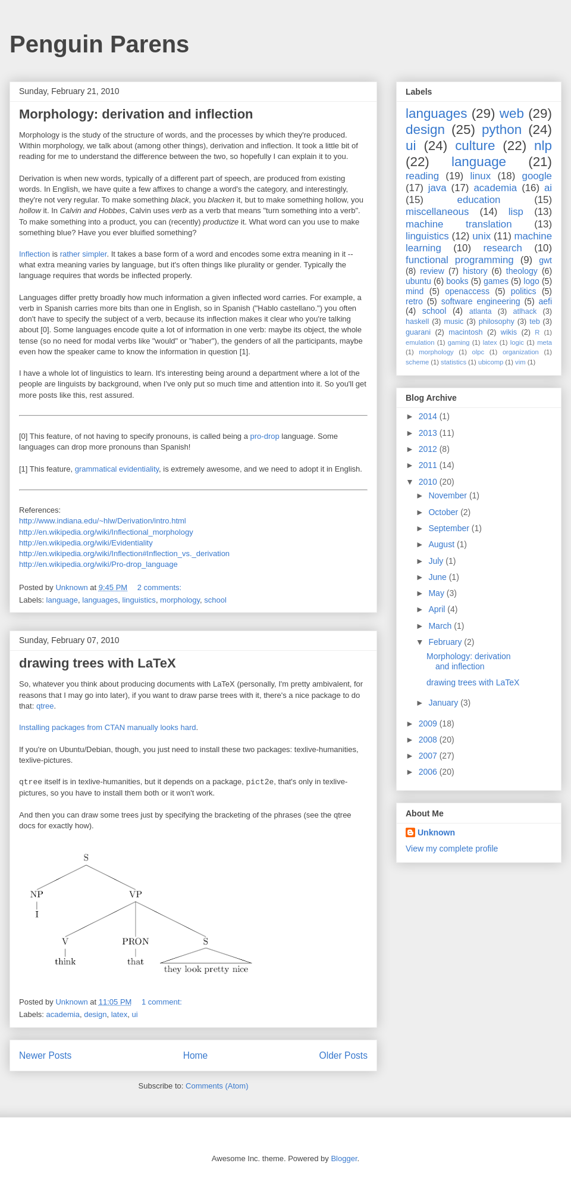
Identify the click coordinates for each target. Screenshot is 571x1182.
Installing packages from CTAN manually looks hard (107, 727)
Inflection (34, 254)
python (502, 129)
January (444, 702)
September (449, 528)
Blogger (344, 1158)
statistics (453, 362)
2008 (429, 739)
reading (422, 176)
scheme (417, 362)
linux (480, 176)
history (475, 271)
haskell (417, 321)
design (95, 1014)
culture (475, 145)
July (436, 561)
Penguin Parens (99, 44)
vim (520, 362)
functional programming (460, 260)
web (512, 113)
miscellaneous (437, 211)
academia (63, 1014)
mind (414, 291)
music (453, 321)
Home (195, 1055)
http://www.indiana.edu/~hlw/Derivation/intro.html (102, 520)
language (62, 599)
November (448, 495)
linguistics (139, 599)
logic (517, 342)
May (437, 593)
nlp (543, 145)
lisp (516, 211)
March (441, 626)
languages (100, 599)
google (537, 176)
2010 (429, 481)
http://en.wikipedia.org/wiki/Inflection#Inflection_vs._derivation (124, 553)
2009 (429, 723)
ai (548, 188)
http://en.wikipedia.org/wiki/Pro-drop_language (98, 564)
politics (524, 291)
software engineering (480, 301)
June (438, 577)
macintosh (465, 332)
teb (534, 321)
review (432, 271)
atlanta (480, 311)
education (479, 199)
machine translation (459, 224)
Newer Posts (45, 1055)
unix (481, 236)
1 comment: (163, 1001)
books (457, 281)
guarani (418, 332)
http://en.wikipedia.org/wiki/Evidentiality (86, 542)
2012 (429, 449)
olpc (478, 351)
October (444, 512)
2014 (429, 416)
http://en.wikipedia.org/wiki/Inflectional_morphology (106, 532)
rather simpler (83, 254)
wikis (509, 332)
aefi (545, 301)
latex (119, 1014)
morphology (180, 599)
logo (531, 281)
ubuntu (418, 281)
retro (414, 301)
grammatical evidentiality (117, 468)
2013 (429, 433)
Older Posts (343, 1055)
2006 (429, 771)
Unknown (436, 832)
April (437, 609)
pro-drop (265, 436)
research (502, 248)
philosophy (496, 321)
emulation (420, 342)
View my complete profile (452, 848)
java (437, 188)
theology (522, 271)
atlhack (525, 311)
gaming (459, 342)
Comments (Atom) (217, 1085)
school (215, 599)
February (446, 642)
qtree (45, 705)
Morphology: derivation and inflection (136, 114)
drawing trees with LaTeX (97, 663)
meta (544, 342)
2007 (429, 755)
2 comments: (160, 587)
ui (134, 1014)
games (496, 281)
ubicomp (490, 362)
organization (521, 351)
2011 (429, 465)
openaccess (467, 291)
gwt (545, 260)
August (442, 544)
